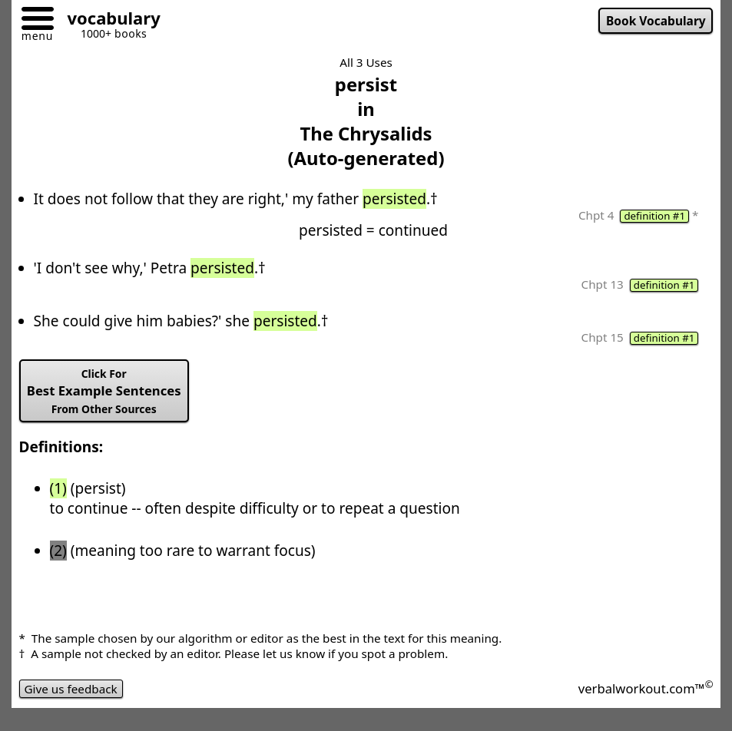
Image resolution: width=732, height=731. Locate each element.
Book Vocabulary (656, 20)
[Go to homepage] (108, 20)
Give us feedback (71, 688)
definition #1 (654, 216)
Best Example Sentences (104, 391)
